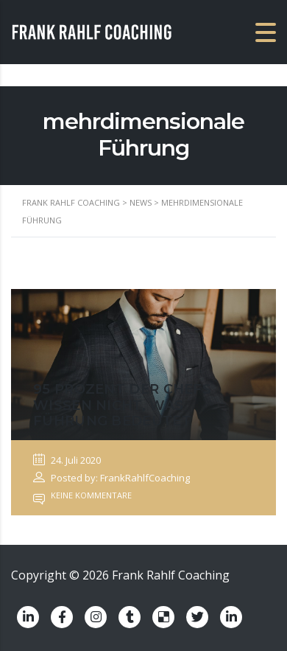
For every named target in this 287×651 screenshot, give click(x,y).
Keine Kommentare (82, 495)
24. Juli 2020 (67, 460)
